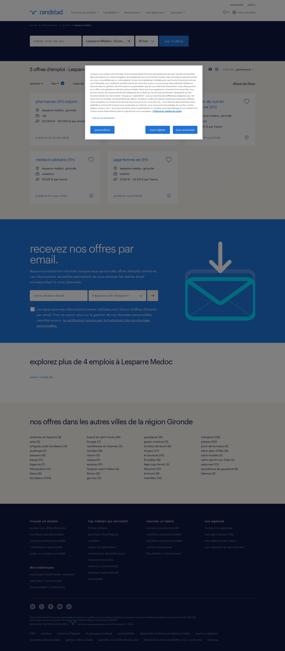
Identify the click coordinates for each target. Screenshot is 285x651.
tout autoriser (185, 129)
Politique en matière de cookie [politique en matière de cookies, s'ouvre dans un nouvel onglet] (167, 111)
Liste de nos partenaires (103, 118)
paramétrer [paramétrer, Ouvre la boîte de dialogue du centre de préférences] (102, 129)
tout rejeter (157, 129)
